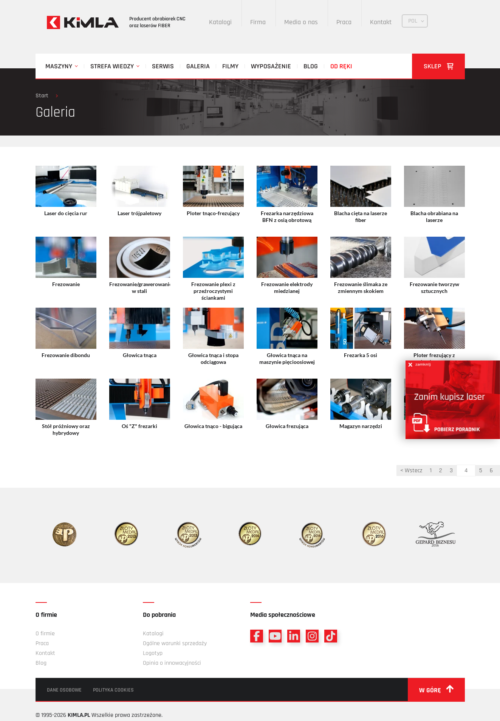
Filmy (230, 66)
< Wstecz (411, 471)
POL (412, 21)
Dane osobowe (64, 690)
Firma (258, 22)
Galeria (198, 66)
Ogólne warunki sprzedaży (175, 643)
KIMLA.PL (79, 715)
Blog (310, 66)
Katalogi (220, 22)
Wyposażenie (271, 66)
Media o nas (301, 22)
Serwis (163, 66)
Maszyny (58, 66)
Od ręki (341, 66)
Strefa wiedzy (112, 66)
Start (42, 96)
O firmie (45, 634)
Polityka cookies (113, 690)
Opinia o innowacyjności (172, 663)
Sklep (439, 66)
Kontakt (381, 22)
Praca (343, 22)
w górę (436, 690)
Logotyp (153, 653)
